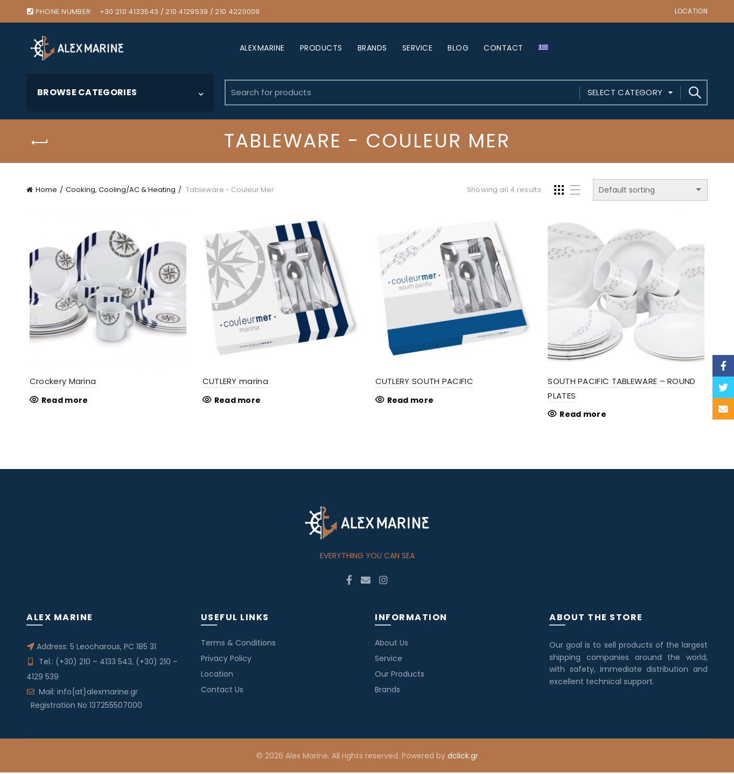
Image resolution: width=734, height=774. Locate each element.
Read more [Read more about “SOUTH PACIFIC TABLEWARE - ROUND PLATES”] (584, 416)
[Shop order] (650, 190)
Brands (387, 691)
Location (691, 11)
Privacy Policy (226, 660)
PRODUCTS (321, 47)
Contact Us (222, 691)
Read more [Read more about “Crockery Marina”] (61, 402)
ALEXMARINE (262, 47)
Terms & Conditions (238, 644)
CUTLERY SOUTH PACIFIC (424, 382)
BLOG (458, 47)
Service (388, 660)
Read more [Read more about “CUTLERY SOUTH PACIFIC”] (410, 402)
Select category (625, 92)
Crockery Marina (59, 382)
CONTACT (503, 47)
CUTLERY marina (234, 382)
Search (694, 92)
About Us (391, 644)
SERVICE (417, 47)
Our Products (399, 675)
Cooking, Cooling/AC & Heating (121, 189)
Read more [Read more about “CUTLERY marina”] (236, 402)
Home (46, 189)
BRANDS (372, 47)
